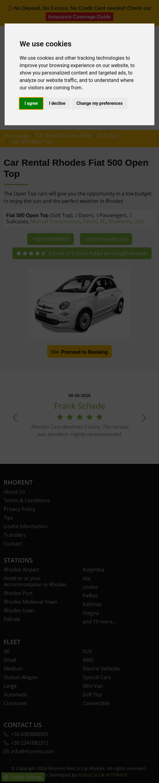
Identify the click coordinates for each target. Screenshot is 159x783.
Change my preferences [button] (100, 103)
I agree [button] (31, 103)
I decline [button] (57, 103)
